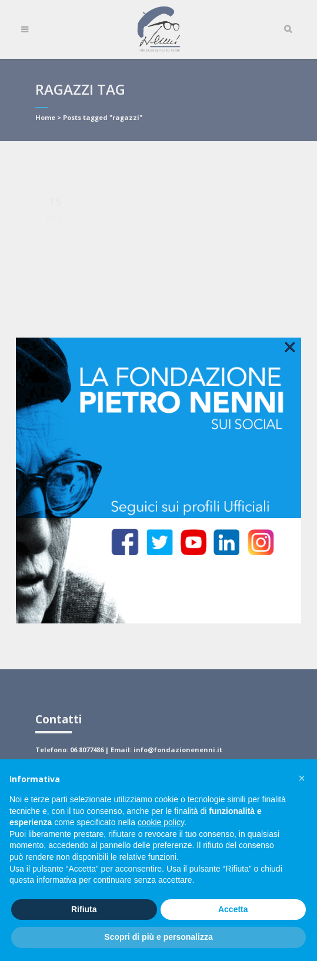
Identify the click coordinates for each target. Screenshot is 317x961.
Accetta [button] (233, 909)
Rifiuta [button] (84, 909)
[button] (301, 778)
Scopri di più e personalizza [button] (158, 937)
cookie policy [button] (161, 822)
